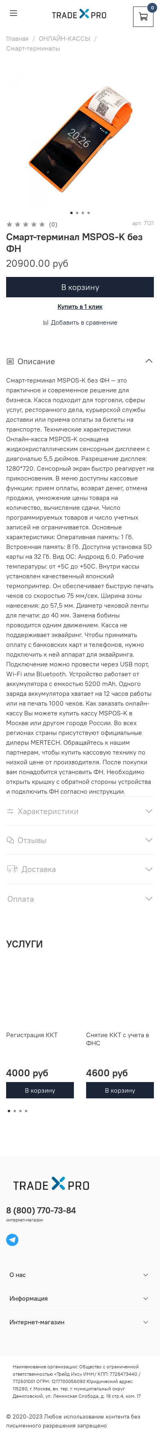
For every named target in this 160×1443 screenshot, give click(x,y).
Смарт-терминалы (33, 48)
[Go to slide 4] (88, 213)
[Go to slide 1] (71, 213)
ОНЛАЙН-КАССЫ (64, 38)
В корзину (40, 1090)
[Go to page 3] (20, 1111)
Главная (17, 38)
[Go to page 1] (9, 1111)
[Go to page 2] (14, 1111)
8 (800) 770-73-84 (41, 1210)
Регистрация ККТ (32, 1035)
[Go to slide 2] (77, 213)
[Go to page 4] (26, 1111)
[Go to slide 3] (83, 213)
